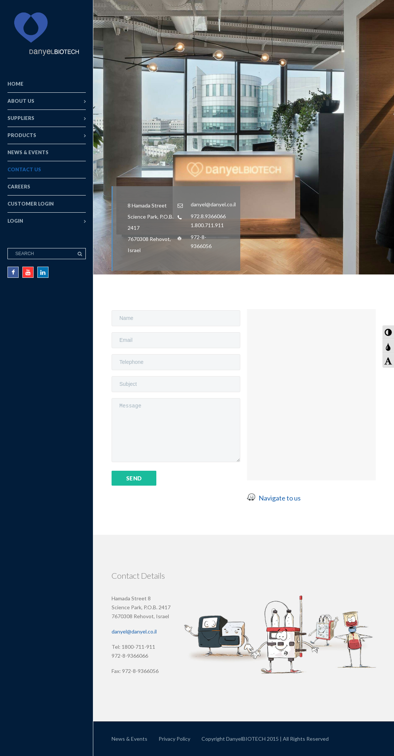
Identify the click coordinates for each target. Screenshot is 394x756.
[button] (388, 332)
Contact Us (24, 169)
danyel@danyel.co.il (134, 631)
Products (21, 135)
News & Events (28, 152)
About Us (20, 101)
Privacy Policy (174, 739)
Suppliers (20, 118)
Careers (18, 187)
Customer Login (30, 204)
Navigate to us (280, 498)
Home (15, 84)
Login (15, 221)
